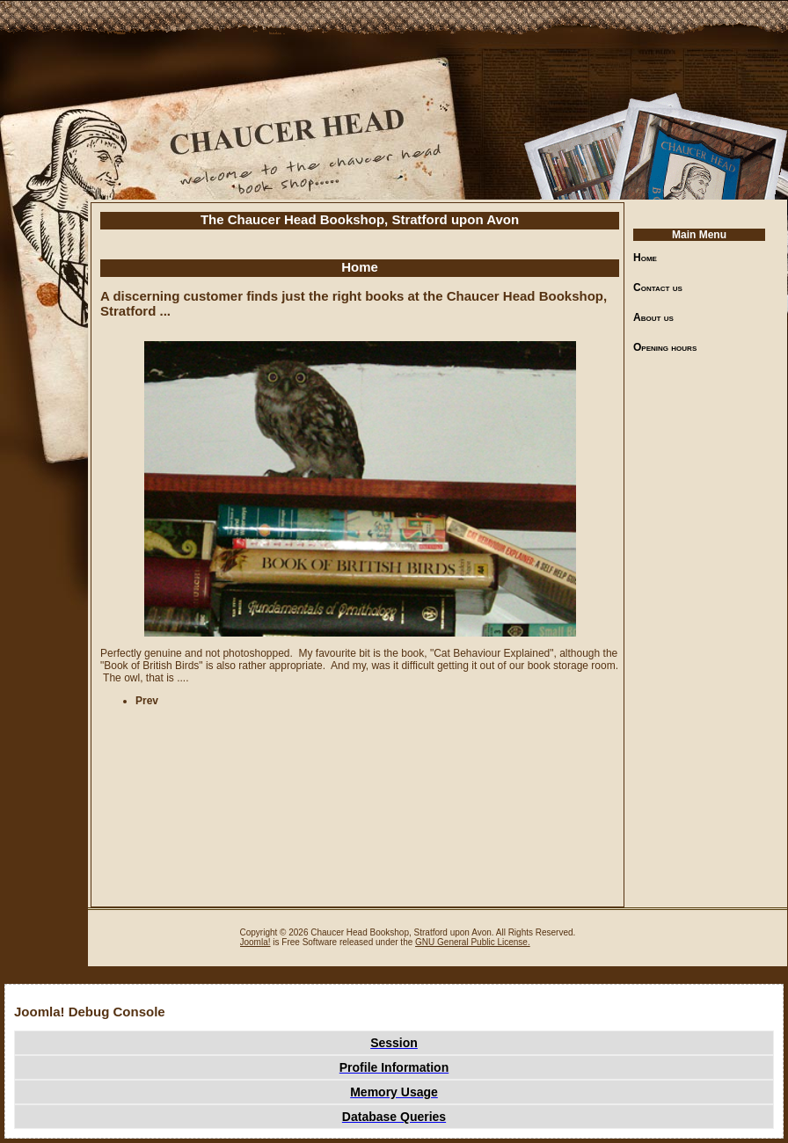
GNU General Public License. (472, 942)
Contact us (657, 287)
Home (645, 257)
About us (653, 317)
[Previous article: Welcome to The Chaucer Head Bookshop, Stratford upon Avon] (146, 701)
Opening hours (665, 347)
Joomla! (255, 942)
